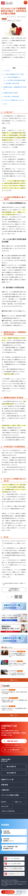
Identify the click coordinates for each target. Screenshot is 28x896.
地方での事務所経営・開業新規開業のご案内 (10, 847)
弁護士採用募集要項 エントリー (8, 840)
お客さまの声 (4, 806)
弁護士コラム (18, 802)
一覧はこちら (13, 680)
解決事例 (3, 802)
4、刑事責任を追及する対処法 (10, 93)
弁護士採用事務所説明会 (6, 832)
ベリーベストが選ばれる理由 (10, 795)
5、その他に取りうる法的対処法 (10, 96)
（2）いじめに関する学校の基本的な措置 (14, 80)
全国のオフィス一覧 (7, 779)
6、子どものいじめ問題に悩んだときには (13, 100)
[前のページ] (7, 597)
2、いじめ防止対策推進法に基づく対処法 (13, 74)
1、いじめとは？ (6, 70)
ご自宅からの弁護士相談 (7, 811)
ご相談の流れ (5, 790)
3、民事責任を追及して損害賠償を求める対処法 (14, 88)
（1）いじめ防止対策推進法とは (11, 77)
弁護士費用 (4, 785)
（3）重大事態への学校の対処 (11, 83)
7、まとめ (4, 104)
